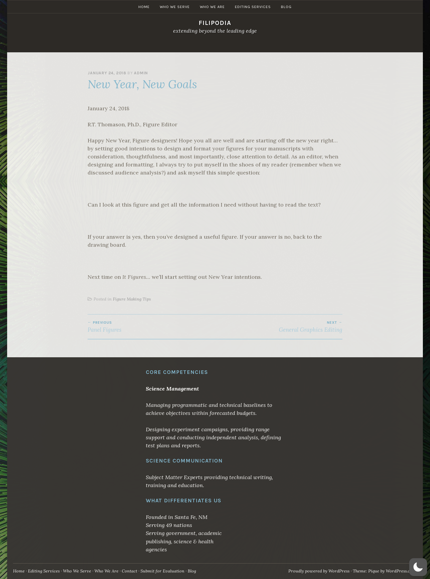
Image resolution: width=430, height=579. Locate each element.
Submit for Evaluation (162, 571)
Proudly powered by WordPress (319, 571)
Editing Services (253, 45)
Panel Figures (151, 326)
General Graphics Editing (278, 326)
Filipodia (215, 22)
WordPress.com (401, 571)
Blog (286, 45)
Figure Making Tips (132, 299)
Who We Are (212, 45)
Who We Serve (175, 45)
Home (144, 45)
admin (141, 73)
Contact (129, 571)
